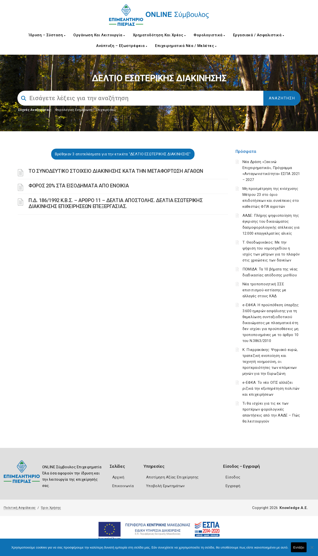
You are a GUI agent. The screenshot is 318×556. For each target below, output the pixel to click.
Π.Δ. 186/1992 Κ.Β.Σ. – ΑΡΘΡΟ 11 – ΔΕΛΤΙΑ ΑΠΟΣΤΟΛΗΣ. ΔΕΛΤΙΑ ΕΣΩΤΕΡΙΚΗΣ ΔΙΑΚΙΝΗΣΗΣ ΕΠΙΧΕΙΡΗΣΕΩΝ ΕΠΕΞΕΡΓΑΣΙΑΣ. (115, 203)
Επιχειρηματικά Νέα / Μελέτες (185, 45)
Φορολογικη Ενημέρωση (74, 110)
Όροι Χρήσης (51, 508)
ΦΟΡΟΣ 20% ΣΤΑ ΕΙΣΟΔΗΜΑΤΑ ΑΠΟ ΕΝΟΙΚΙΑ (79, 186)
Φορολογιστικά (209, 35)
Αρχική (118, 477)
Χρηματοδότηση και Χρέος (159, 35)
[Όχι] (311, 550)
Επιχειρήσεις (106, 110)
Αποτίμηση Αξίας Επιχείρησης (172, 477)
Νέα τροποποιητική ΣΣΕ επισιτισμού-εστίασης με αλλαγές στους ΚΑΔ (264, 290)
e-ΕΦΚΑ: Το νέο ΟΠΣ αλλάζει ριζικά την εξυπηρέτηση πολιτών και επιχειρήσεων (271, 388)
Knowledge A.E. (293, 508)
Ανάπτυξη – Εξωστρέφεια (121, 45)
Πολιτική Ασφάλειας (20, 508)
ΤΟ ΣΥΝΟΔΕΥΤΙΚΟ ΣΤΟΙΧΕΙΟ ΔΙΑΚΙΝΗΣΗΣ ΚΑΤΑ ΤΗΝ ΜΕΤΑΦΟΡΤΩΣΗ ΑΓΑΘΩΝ (116, 171)
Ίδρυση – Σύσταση (47, 35)
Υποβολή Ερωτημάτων (165, 486)
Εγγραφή (233, 486)
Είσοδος (233, 477)
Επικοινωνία (123, 486)
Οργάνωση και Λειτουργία (99, 35)
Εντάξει (298, 547)
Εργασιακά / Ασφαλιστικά (258, 35)
